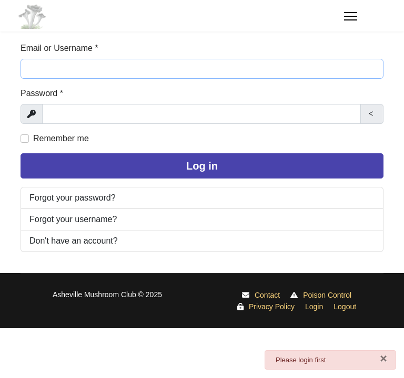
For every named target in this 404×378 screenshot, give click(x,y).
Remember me (61, 138)
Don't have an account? (73, 240)
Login (314, 306)
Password (42, 93)
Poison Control (327, 295)
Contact (267, 295)
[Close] (383, 358)
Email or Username (59, 48)
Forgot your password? (72, 197)
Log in (202, 166)
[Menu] (364, 16)
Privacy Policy (272, 306)
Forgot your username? (73, 219)
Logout (345, 306)
